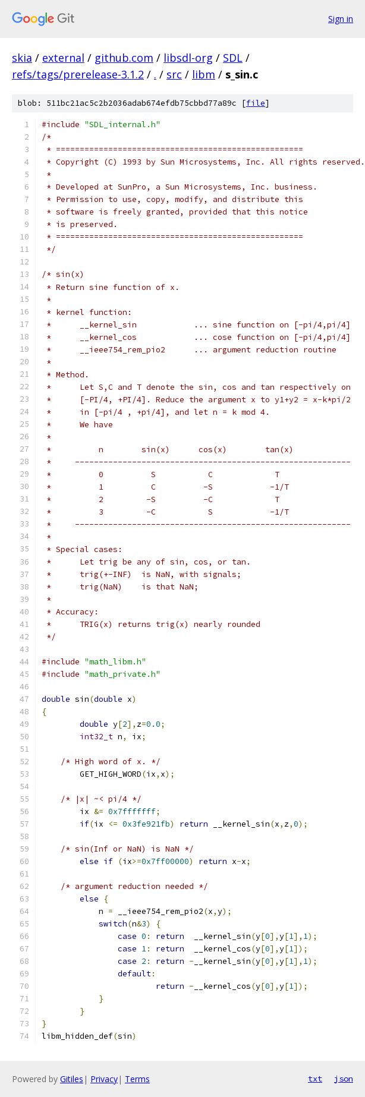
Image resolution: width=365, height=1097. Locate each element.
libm (203, 74)
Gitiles (71, 1079)
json (343, 1078)
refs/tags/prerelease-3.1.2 (78, 74)
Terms (137, 1079)
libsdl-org (188, 58)
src (174, 74)
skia (22, 58)
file (255, 103)
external (63, 58)
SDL (233, 58)
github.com (124, 58)
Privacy (104, 1079)
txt (315, 1078)
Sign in (340, 18)
